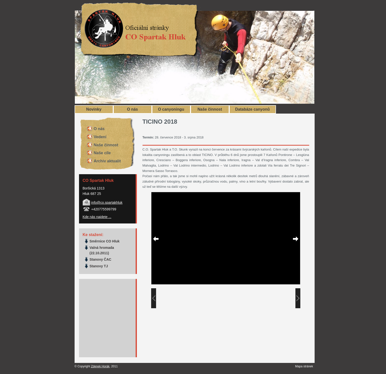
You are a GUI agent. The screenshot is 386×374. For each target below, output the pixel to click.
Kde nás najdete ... (97, 217)
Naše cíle (102, 153)
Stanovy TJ (99, 266)
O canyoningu (171, 109)
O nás (132, 109)
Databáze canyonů (252, 109)
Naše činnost (209, 109)
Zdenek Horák (100, 366)
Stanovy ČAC (101, 259)
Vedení (100, 137)
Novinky (93, 109)
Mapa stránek (304, 366)
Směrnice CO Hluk (105, 241)
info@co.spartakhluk (107, 202)
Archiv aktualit (107, 161)
